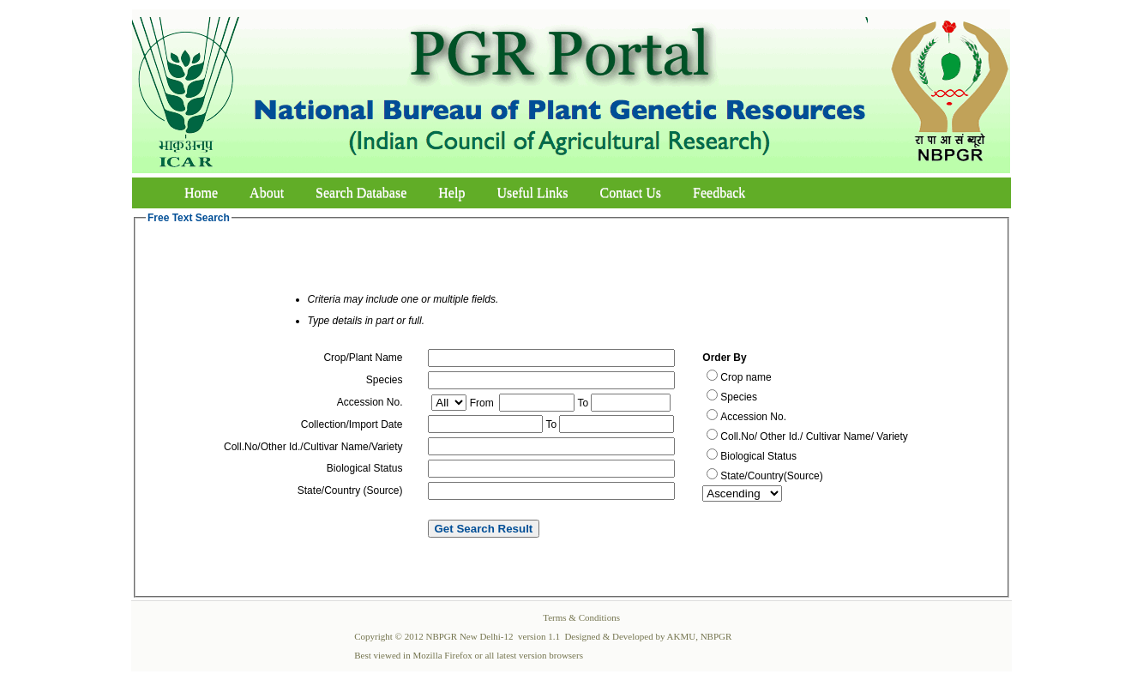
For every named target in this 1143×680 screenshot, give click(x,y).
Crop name (745, 377)
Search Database (361, 192)
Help (451, 192)
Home (201, 192)
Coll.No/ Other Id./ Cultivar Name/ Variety (814, 436)
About (267, 192)
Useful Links (532, 192)
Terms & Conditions (581, 617)
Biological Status (758, 456)
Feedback (719, 192)
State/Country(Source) (771, 476)
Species (738, 397)
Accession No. (753, 417)
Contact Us (631, 192)
